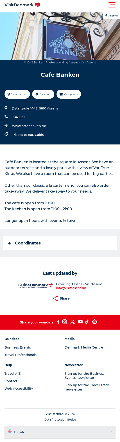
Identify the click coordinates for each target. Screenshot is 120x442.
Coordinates (24, 243)
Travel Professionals (20, 355)
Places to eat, (24, 135)
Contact (11, 381)
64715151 (19, 117)
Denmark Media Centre (84, 347)
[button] (80, 5)
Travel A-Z (12, 374)
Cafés (39, 135)
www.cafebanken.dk (29, 126)
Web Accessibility (19, 388)
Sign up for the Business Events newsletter (84, 376)
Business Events (18, 347)
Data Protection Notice (60, 419)
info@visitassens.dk (71, 288)
